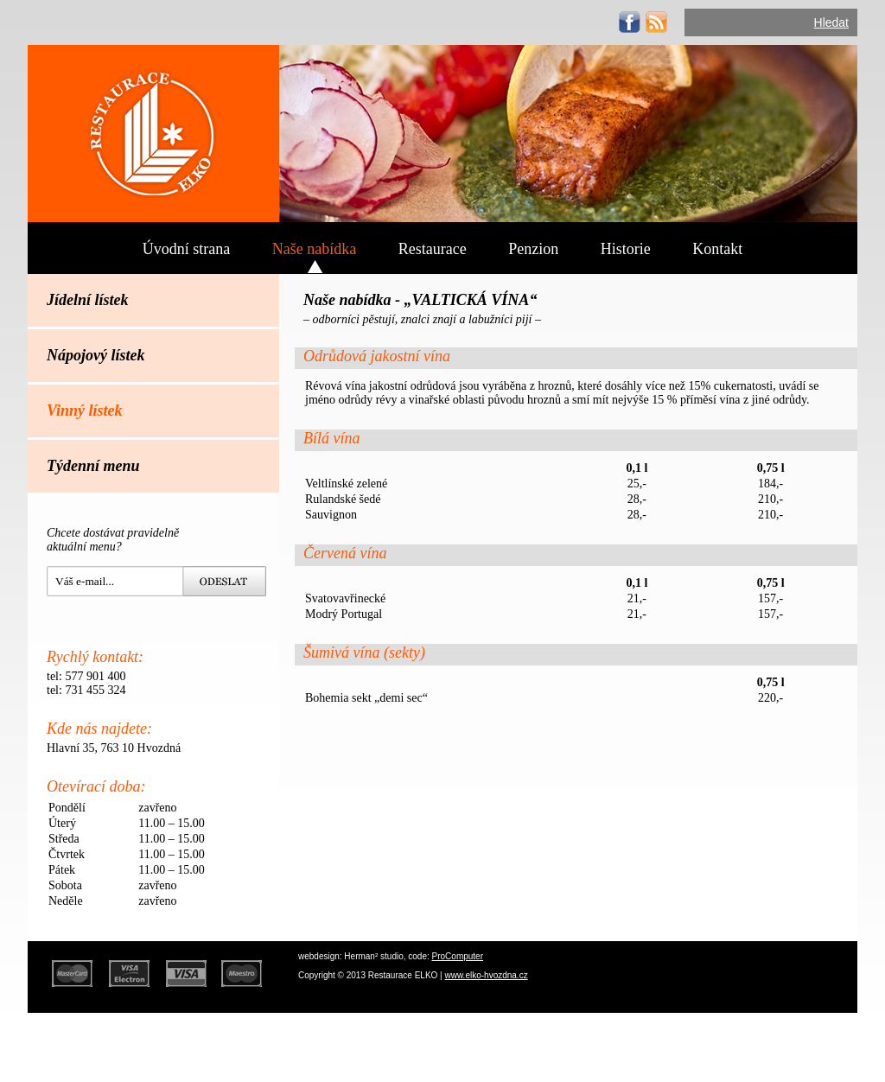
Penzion (533, 249)
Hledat (831, 22)
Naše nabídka (314, 249)
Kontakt (717, 249)
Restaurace (432, 249)
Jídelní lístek (88, 300)
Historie (626, 249)
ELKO (153, 133)
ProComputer (457, 956)
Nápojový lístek (95, 355)
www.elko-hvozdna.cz (486, 975)
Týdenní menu (93, 465)
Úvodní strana (186, 249)
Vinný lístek (85, 410)
